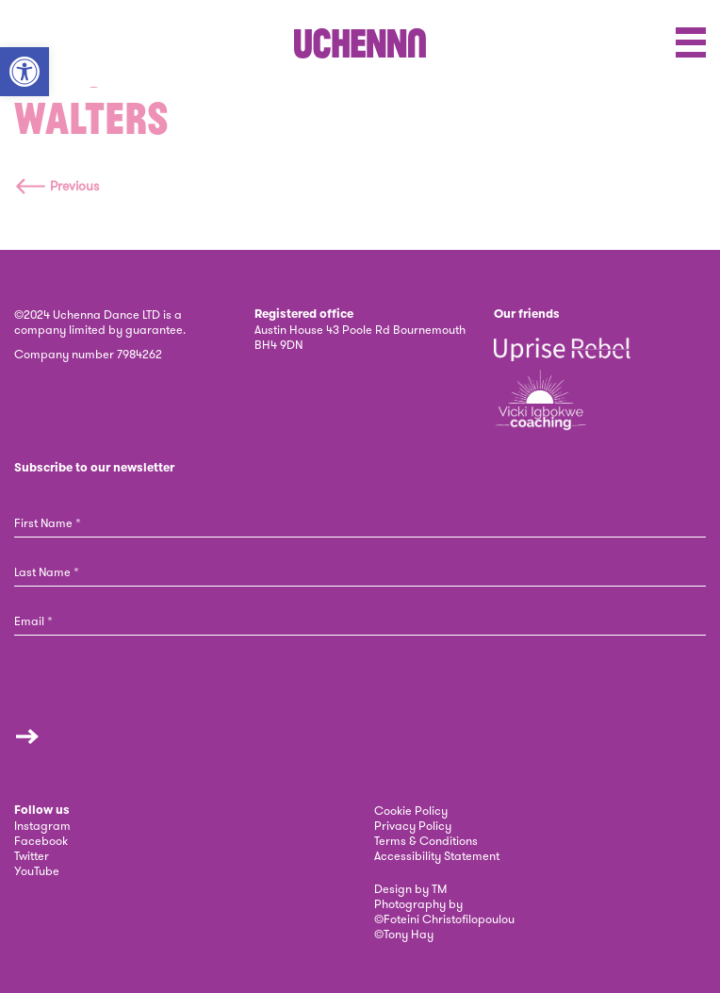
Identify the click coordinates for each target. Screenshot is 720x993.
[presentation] (109, 701)
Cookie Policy (411, 810)
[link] (360, 43)
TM (439, 888)
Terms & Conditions (426, 840)
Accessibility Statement (436, 855)
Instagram (42, 825)
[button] (24, 71)
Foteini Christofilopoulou (449, 918)
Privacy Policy (412, 825)
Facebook (41, 840)
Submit (27, 736)
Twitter (31, 855)
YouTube (36, 870)
